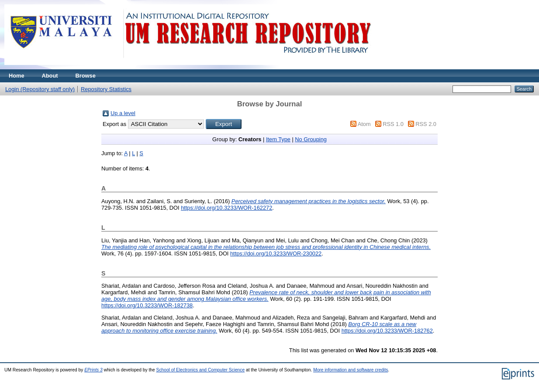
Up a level (123, 113)
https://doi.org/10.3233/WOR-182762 (387, 330)
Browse (86, 75)
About (50, 75)
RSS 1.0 (393, 124)
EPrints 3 (93, 369)
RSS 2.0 (425, 124)
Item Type (278, 139)
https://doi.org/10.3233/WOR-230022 (275, 253)
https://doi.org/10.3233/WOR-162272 (226, 207)
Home (16, 75)
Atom (364, 124)
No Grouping (311, 139)
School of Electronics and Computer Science (200, 369)
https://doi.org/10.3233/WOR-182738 (147, 305)
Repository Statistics (106, 89)
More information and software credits (350, 369)
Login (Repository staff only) (40, 89)
